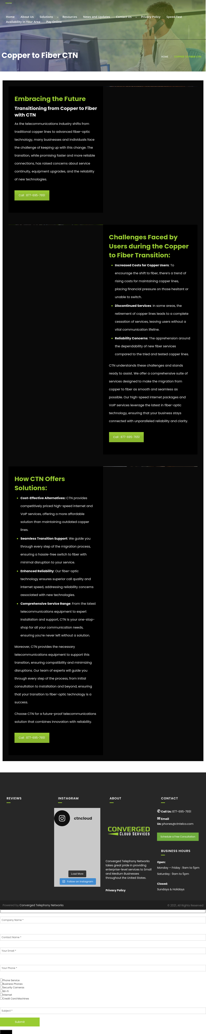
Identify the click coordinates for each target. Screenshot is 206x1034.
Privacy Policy (150, 17)
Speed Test (174, 17)
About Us (27, 17)
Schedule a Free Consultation (177, 836)
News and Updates (96, 17)
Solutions (46, 17)
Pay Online (54, 22)
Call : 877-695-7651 (32, 195)
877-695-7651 (181, 812)
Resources (69, 17)
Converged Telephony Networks (42, 905)
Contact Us (123, 17)
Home (9, 17)
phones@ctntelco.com (178, 824)
